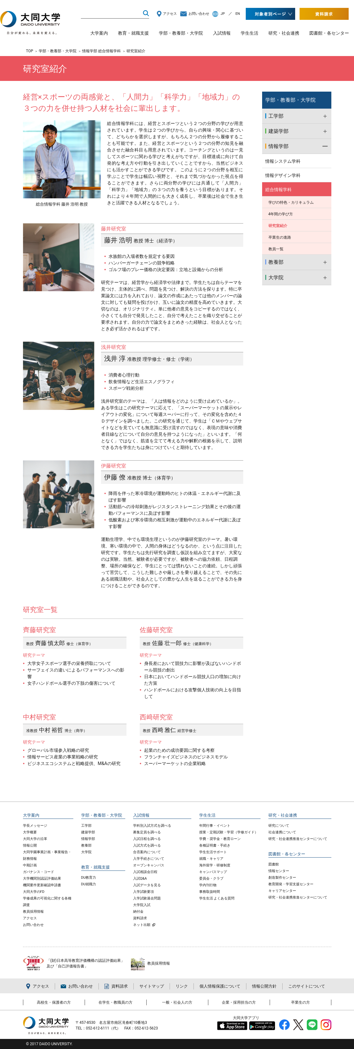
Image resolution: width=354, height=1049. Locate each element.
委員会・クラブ (211, 878)
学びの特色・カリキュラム (291, 202)
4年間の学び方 (280, 214)
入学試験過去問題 (147, 898)
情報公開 (30, 845)
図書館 (273, 864)
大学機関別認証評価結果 (42, 878)
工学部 (86, 826)
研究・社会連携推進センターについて (297, 839)
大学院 (86, 852)
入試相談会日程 (145, 872)
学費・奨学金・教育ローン (220, 839)
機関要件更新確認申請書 (42, 885)
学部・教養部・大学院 (181, 33)
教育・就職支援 (133, 33)
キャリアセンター (282, 891)
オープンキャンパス (148, 865)
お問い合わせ (198, 14)
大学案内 (99, 33)
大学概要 (30, 832)
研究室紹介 (277, 226)
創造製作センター (282, 878)
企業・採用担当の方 (239, 1002)
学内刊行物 (207, 885)
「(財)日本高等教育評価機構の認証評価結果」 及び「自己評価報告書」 (86, 963)
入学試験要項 (143, 892)
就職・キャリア (211, 859)
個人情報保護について (219, 986)
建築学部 (88, 832)
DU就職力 (88, 884)
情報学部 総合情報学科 (101, 51)
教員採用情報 (33, 912)
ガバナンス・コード (38, 872)
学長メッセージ (35, 826)
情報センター (278, 871)
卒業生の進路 (279, 237)
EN (237, 14)
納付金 (138, 912)
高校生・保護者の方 (54, 1002)
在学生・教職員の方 (115, 1002)
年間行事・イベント (214, 826)
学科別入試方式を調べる (152, 826)
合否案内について (147, 852)
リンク (182, 986)
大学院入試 (141, 905)
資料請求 (140, 918)
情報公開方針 (264, 986)
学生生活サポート (213, 852)
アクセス (170, 14)
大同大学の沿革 (35, 839)
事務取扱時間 (209, 892)
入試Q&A (140, 878)
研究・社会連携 (283, 33)
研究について (278, 826)
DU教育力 (88, 878)
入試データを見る (147, 885)
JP (223, 14)
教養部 (86, 845)
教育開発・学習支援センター (290, 884)
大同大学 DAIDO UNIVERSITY (30, 25)
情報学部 (88, 839)
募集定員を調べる (147, 832)
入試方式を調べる (147, 845)
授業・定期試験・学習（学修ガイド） (228, 832)
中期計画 (30, 865)
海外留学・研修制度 (214, 865)
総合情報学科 (278, 189)
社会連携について (282, 832)
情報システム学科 (283, 161)
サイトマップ (151, 986)
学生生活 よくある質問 (217, 898)
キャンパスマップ (213, 872)
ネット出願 (141, 925)
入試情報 (222, 33)
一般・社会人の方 (177, 1002)
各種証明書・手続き (214, 845)
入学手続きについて (148, 859)
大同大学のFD (34, 892)
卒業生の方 (300, 1002)
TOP (29, 51)
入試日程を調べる (147, 839)
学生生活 (249, 33)
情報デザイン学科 (283, 175)
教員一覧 (276, 249)
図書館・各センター (329, 33)
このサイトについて (306, 986)
